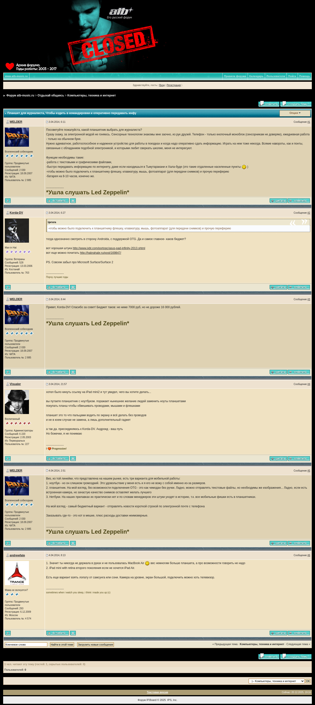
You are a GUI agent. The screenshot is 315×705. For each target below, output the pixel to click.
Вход (162, 85)
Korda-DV (16, 212)
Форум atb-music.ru (20, 95)
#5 (309, 470)
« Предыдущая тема (225, 644)
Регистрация (174, 85)
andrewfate (17, 555)
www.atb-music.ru (16, 76)
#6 (309, 555)
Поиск (292, 76)
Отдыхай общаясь (51, 95)
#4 (309, 384)
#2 (309, 212)
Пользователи (275, 76)
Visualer (15, 384)
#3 (309, 299)
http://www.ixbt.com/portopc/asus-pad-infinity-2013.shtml (109, 248)
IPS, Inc (172, 699)
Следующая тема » (298, 644)
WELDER (16, 122)
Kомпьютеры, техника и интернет (91, 95)
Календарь (256, 76)
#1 (309, 122)
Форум (142, 699)
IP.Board (151, 699)
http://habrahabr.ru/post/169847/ (100, 252)
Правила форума (235, 76)
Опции (293, 112)
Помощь (304, 76)
